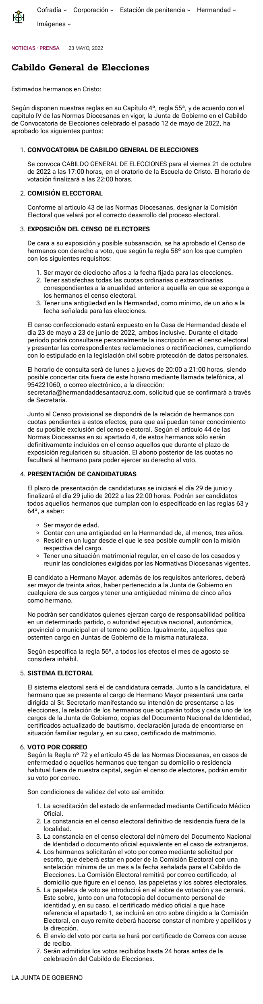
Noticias (23, 48)
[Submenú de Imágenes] (69, 24)
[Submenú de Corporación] (112, 10)
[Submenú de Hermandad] (234, 10)
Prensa (49, 48)
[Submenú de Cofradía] (65, 10)
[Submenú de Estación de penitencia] (189, 10)
